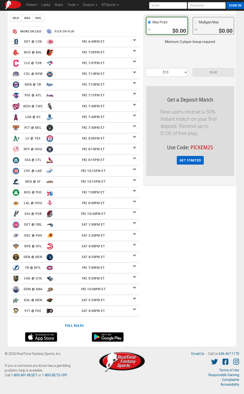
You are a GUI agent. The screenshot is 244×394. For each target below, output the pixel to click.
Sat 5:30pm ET (74, 300)
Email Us (197, 354)
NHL (38, 18)
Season (90, 5)
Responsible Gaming (223, 375)
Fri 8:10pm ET (74, 149)
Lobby (46, 5)
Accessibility (230, 384)
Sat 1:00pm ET (74, 224)
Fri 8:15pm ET (74, 160)
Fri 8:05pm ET (74, 138)
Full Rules (74, 325)
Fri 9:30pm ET (74, 278)
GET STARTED (190, 160)
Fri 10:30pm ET (74, 214)
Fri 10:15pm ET (74, 171)
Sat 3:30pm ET (74, 235)
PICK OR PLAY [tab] (61, 31)
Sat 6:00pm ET (74, 246)
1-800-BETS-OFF (54, 375)
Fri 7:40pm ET (74, 106)
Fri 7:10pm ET (74, 74)
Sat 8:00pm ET (74, 311)
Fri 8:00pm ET (74, 203)
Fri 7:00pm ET (74, 192)
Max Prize (158, 22)
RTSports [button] (110, 5)
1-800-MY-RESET (24, 375)
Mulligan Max (206, 22)
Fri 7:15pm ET (74, 95)
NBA (27, 18)
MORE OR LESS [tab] (26, 31)
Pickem (31, 5)
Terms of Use (229, 370)
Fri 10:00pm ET (74, 289)
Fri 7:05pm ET (74, 52)
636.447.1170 (229, 354)
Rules (59, 5)
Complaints (230, 380)
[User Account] (168, 5)
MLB (16, 18)
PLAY (213, 72)
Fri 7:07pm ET (74, 63)
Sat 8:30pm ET (74, 257)
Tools (73, 5)
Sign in (235, 5)
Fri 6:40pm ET (74, 41)
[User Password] (207, 5)
